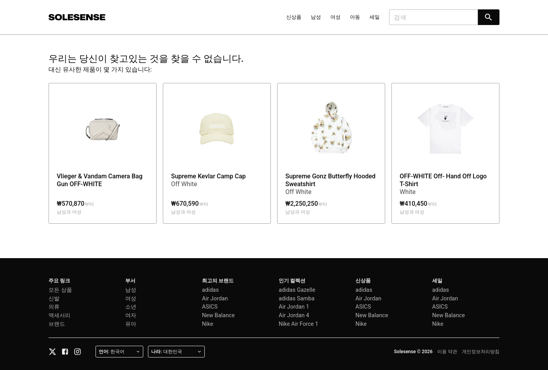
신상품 (293, 17)
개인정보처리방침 (480, 351)
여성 (335, 17)
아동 (355, 17)
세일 (375, 17)
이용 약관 (447, 351)
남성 (316, 17)
